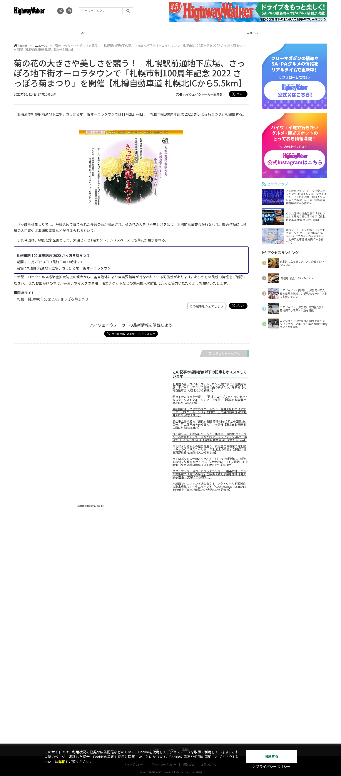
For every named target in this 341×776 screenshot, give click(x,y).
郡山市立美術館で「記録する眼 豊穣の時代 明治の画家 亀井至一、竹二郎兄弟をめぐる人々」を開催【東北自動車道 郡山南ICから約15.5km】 (210, 424)
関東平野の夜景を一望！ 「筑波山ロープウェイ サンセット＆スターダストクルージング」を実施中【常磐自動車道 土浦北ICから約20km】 (210, 399)
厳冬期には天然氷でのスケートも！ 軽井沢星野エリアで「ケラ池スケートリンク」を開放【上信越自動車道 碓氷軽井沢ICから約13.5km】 (209, 412)
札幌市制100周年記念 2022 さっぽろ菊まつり (52, 299)
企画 (185, 745)
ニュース (255, 32)
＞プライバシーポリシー (271, 767)
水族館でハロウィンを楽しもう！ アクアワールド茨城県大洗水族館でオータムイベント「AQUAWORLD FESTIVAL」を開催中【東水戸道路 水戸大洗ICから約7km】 (209, 486)
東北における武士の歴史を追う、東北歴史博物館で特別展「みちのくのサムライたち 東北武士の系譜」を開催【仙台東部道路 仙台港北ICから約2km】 (209, 449)
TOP (85, 32)
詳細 (61, 762)
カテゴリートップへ (224, 353)
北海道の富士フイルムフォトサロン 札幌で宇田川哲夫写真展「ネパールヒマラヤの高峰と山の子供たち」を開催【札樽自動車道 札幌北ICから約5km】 (209, 387)
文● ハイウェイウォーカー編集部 (199, 94)
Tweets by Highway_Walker (90, 505)
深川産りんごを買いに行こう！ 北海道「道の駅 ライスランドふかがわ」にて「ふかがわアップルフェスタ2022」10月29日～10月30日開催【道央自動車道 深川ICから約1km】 (209, 437)
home (20, 45)
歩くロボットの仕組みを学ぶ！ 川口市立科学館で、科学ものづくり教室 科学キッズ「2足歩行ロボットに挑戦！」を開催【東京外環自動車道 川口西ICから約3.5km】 (210, 461)
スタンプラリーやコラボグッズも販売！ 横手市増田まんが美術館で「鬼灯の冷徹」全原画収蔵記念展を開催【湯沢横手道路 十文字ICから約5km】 (209, 474)
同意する (271, 756)
